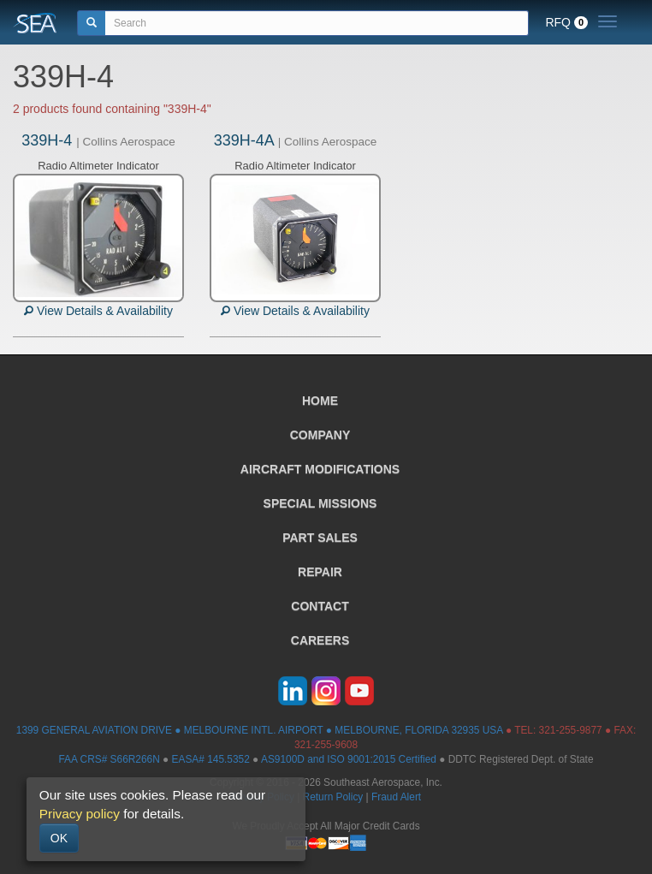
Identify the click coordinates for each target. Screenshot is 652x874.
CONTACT (319, 606)
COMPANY (320, 435)
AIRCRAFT (320, 469)
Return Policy (333, 797)
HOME (320, 400)
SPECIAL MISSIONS (320, 503)
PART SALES (320, 537)
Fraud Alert (396, 797)
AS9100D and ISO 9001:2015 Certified (348, 759)
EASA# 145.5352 (211, 759)
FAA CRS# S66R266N (108, 759)
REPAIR (320, 572)
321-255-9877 (570, 730)
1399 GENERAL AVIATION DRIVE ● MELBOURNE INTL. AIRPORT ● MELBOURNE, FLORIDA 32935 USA (259, 730)
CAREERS (320, 640)
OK (59, 838)
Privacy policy (79, 813)
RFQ (566, 22)
